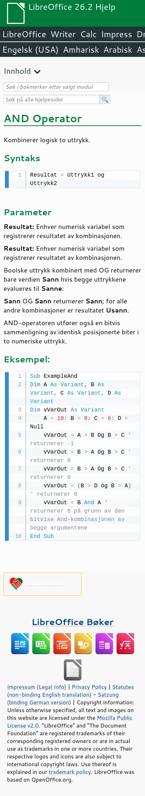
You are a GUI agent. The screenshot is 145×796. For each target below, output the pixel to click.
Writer (62, 34)
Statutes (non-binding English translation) (70, 689)
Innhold (17, 70)
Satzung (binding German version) (63, 697)
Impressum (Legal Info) (36, 685)
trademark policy (70, 770)
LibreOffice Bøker (73, 620)
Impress (116, 34)
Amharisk (81, 49)
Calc (88, 34)
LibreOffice (24, 34)
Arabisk (117, 49)
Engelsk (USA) (30, 49)
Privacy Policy (89, 685)
